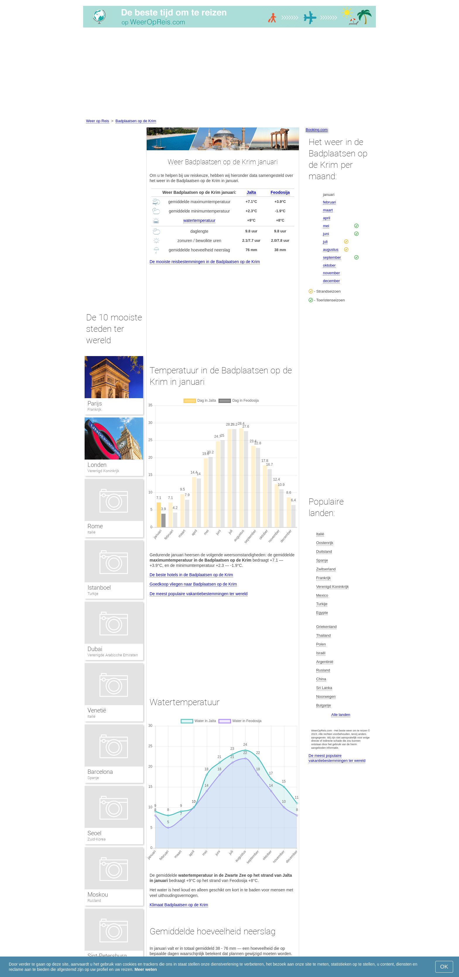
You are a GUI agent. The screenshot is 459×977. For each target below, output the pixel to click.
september (332, 257)
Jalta (251, 192)
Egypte (322, 612)
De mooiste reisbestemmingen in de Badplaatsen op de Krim (205, 261)
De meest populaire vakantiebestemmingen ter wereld (199, 593)
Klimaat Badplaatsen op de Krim (179, 904)
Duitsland (324, 551)
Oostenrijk (324, 543)
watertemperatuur (199, 220)
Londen (97, 464)
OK (444, 967)
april (326, 218)
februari (329, 202)
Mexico (322, 595)
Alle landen (340, 714)
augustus (330, 249)
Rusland (94, 900)
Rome (95, 526)
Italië (91, 532)
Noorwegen (326, 696)
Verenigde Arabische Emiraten (113, 655)
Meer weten (146, 969)
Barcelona (100, 771)
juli (325, 241)
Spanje (93, 778)
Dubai (95, 649)
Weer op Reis (97, 121)
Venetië (97, 710)
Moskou (98, 894)
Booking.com (317, 129)
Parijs (95, 403)
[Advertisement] (229, 74)
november (331, 273)
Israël (321, 653)
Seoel (94, 833)
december (331, 281)
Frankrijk (94, 409)
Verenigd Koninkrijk (103, 471)
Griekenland (326, 626)
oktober (329, 265)
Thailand (323, 635)
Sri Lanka (324, 688)
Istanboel (99, 587)
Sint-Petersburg (107, 955)
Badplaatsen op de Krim (136, 121)
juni (326, 234)
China (321, 679)
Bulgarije (323, 705)
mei (326, 226)
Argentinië (324, 662)
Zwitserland (325, 569)
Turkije (93, 593)
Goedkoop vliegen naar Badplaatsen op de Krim (193, 584)
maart (328, 210)
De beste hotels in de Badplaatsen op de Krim (191, 574)
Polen (321, 644)
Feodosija (280, 192)
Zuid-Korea (97, 839)
